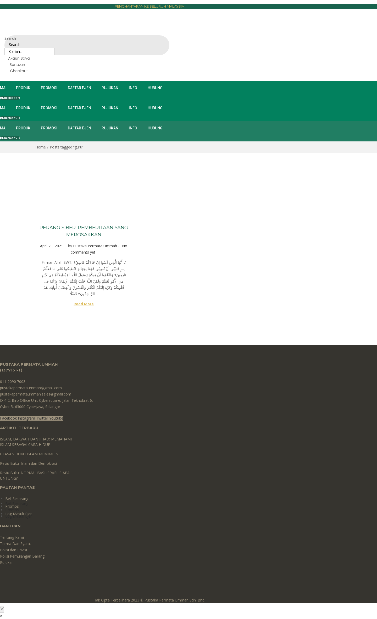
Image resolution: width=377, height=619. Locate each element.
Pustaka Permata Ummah (95, 245)
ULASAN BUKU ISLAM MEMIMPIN (29, 453)
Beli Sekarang (16, 498)
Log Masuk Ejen (18, 516)
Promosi (12, 509)
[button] (1, 615)
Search (10, 38)
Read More (84, 303)
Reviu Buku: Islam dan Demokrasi (28, 463)
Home (40, 147)
